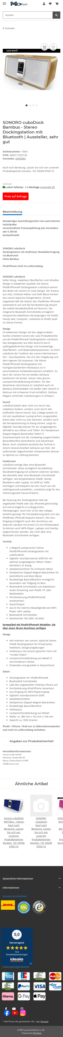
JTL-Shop (37, 1033)
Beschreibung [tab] (12, 211)
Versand (44, 1021)
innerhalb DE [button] (47, 187)
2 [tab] (30, 105)
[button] (44, 3)
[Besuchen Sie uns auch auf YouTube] (14, 1012)
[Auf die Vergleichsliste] (44, 47)
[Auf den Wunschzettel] (53, 47)
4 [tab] (37, 105)
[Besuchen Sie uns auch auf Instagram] (22, 1012)
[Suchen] (56, 15)
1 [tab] (27, 105)
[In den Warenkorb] (5, 39)
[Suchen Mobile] (28, 15)
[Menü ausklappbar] (4, 2)
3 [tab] (33, 105)
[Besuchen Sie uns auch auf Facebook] (6, 1012)
